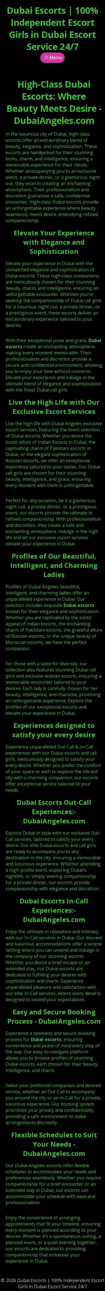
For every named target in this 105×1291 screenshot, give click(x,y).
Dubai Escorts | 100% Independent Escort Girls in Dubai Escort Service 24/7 (52, 28)
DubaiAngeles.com (54, 820)
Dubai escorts (79, 605)
